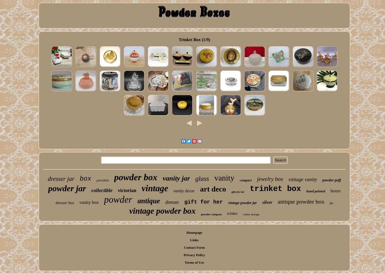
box (85, 178)
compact (246, 180)
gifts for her (238, 191)
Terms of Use (194, 262)
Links (194, 240)
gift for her (203, 202)
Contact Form (194, 247)
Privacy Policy (194, 255)
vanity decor (184, 191)
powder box (135, 177)
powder (118, 199)
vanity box (89, 202)
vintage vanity (302, 179)
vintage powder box (162, 211)
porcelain (103, 180)
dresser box (65, 203)
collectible (102, 190)
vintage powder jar (242, 203)
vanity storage (251, 214)
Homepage (194, 233)
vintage (155, 188)
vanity (224, 177)
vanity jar (176, 178)
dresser (172, 202)
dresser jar (61, 179)
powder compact (211, 214)
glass (202, 178)
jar (331, 203)
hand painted (315, 191)
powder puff (331, 180)
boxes (335, 191)
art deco (213, 189)
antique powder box (301, 201)
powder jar (67, 188)
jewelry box (270, 179)
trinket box (275, 189)
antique (148, 201)
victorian (127, 190)
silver (267, 202)
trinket (232, 213)
